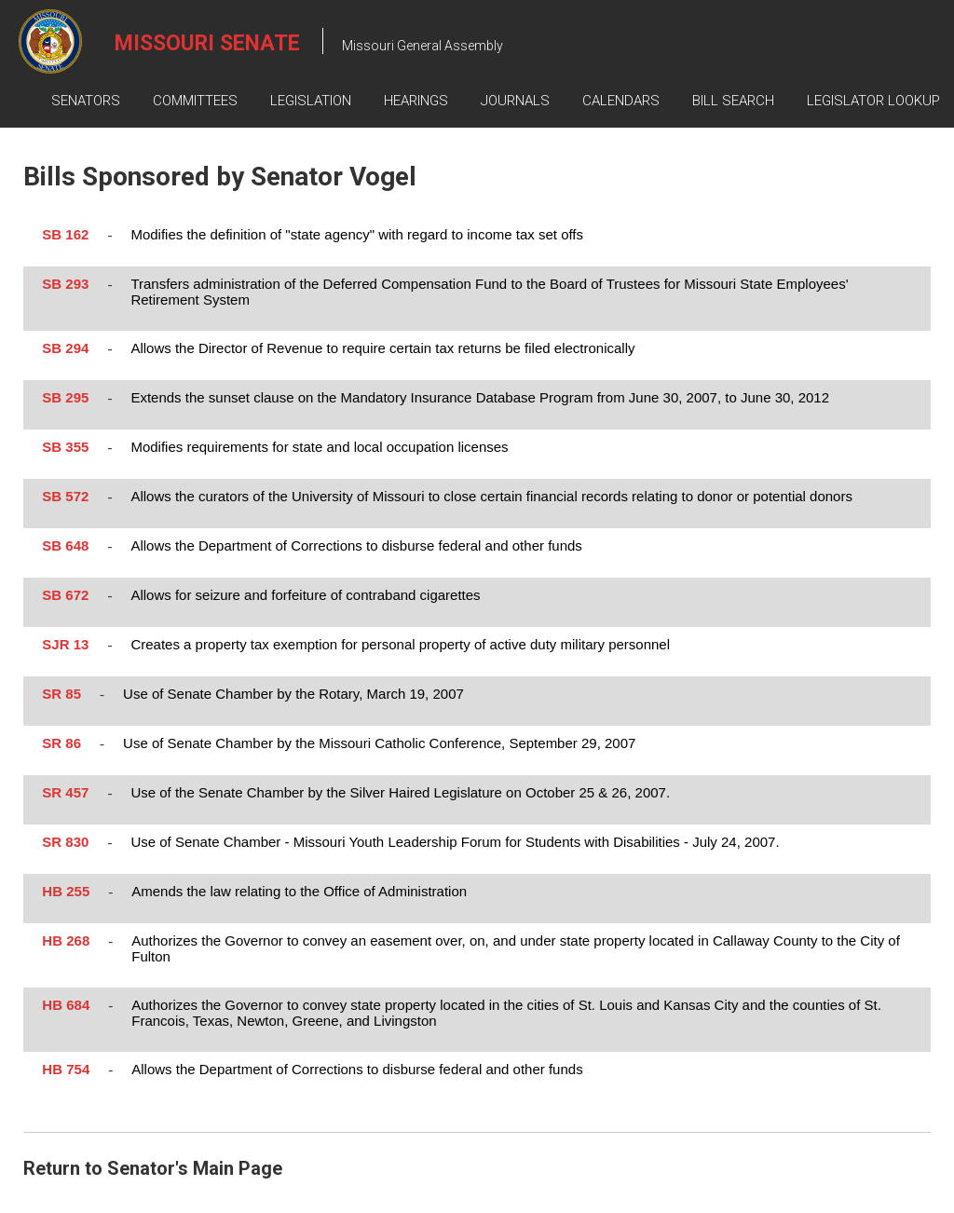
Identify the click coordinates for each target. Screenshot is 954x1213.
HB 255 (65, 891)
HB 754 (65, 1069)
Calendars (621, 100)
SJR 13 (65, 644)
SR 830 (65, 842)
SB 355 (65, 447)
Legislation (310, 100)
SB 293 (65, 284)
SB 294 (65, 348)
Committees (195, 100)
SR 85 (61, 694)
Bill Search (733, 100)
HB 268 (65, 940)
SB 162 (65, 234)
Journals (515, 100)
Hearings (416, 100)
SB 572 (65, 496)
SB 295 (65, 397)
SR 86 (61, 743)
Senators (85, 100)
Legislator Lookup (873, 100)
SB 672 (65, 595)
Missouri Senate (207, 43)
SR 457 (65, 792)
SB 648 (65, 545)
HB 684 (65, 1005)
